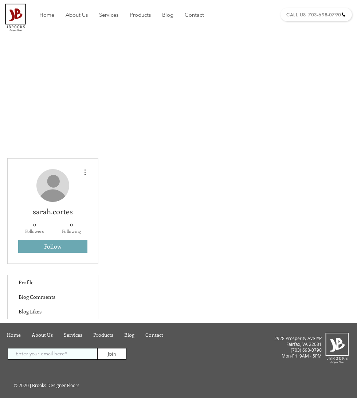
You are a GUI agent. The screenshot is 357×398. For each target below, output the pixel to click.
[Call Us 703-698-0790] (316, 14)
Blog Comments (37, 296)
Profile (26, 282)
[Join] (111, 354)
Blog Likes (30, 311)
